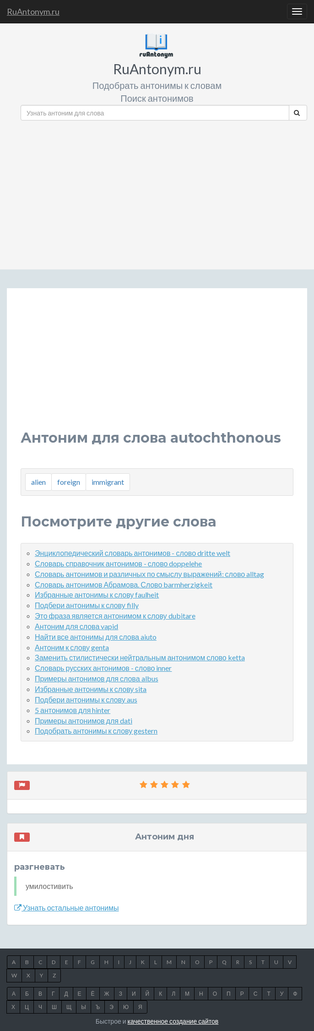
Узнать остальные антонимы (66, 907)
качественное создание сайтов (173, 1021)
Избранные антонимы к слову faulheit (97, 594)
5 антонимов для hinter (72, 710)
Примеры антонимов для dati (83, 720)
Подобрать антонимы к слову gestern (96, 730)
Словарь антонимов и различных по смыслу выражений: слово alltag (149, 574)
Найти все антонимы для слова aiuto (96, 636)
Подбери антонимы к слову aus (86, 699)
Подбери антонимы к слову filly (87, 605)
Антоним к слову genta (72, 647)
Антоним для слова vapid (76, 626)
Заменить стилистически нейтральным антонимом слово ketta (140, 657)
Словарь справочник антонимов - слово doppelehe (118, 563)
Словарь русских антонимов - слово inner (103, 668)
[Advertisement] (164, 191)
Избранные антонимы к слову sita (90, 689)
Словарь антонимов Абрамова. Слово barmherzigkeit (123, 584)
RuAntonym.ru (33, 11)
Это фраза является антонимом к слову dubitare (115, 615)
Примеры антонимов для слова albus (96, 678)
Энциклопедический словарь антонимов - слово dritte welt (132, 552)
